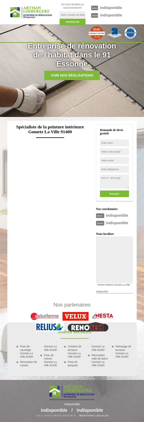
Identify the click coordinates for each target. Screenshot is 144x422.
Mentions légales (94, 415)
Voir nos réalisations (72, 75)
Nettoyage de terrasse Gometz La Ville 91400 (123, 351)
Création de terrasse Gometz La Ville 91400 (74, 351)
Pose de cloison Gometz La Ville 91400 (50, 360)
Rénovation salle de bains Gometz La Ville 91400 (100, 360)
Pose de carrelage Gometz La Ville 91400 (26, 351)
